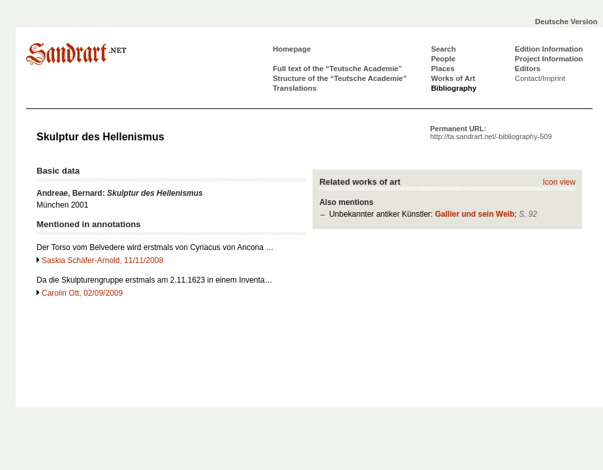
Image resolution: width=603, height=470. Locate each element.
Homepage (292, 49)
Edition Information (549, 49)
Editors (527, 68)
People (443, 59)
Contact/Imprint (540, 78)
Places (442, 68)
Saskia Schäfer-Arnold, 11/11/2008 (102, 260)
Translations (295, 88)
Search (443, 49)
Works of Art (453, 78)
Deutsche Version (566, 21)
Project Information (549, 59)
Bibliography (453, 88)
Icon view (559, 182)
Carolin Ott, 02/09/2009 (82, 293)
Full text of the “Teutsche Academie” (337, 68)
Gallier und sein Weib (474, 214)
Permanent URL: (491, 132)
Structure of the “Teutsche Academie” (340, 78)
